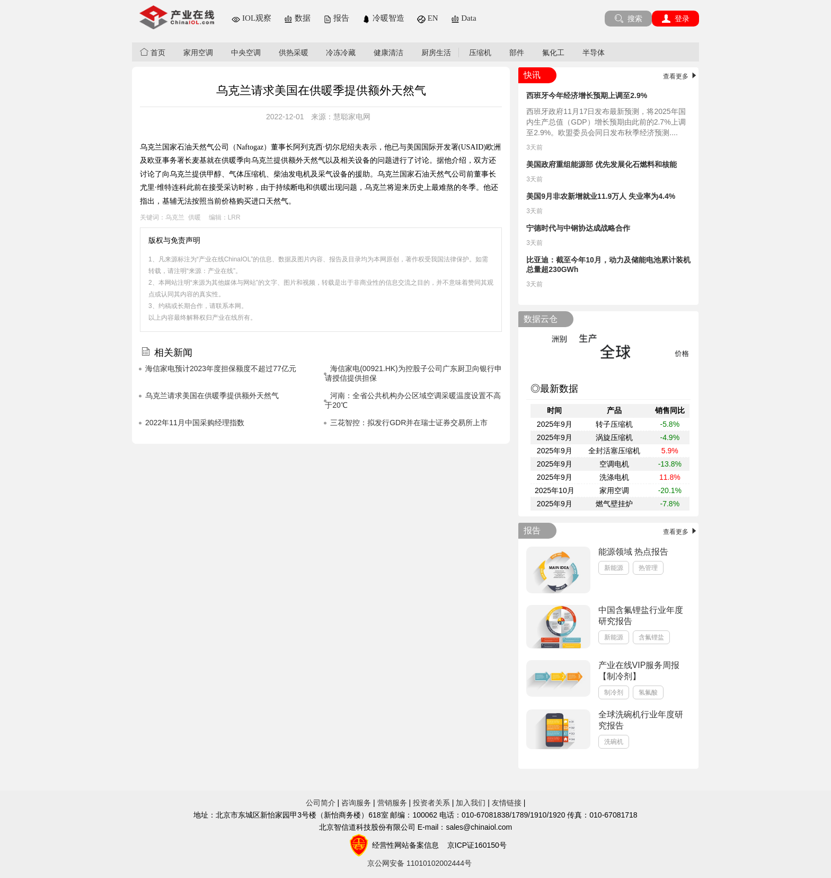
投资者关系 (431, 802)
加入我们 (470, 802)
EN (427, 18)
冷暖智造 (383, 18)
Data (463, 18)
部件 (516, 52)
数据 (297, 18)
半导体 (593, 52)
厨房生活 (436, 52)
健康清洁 (388, 52)
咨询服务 (356, 802)
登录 (675, 18)
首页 (152, 52)
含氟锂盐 (651, 637)
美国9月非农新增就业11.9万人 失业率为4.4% (600, 196)
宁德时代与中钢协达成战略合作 (578, 228)
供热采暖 (293, 52)
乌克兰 (174, 217)
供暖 (194, 217)
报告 (336, 18)
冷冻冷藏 (341, 52)
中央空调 (246, 52)
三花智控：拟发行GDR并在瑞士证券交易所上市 (409, 422)
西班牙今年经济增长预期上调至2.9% (586, 95)
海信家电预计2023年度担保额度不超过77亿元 (220, 368)
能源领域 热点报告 (633, 551)
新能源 (613, 568)
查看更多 (681, 76)
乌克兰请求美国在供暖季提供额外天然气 (212, 395)
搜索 (628, 18)
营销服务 (392, 802)
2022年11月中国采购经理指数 (194, 422)
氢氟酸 (648, 692)
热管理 (648, 568)
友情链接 (506, 802)
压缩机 (480, 52)
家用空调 (198, 52)
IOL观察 (251, 18)
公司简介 (320, 802)
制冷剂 (613, 692)
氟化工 (553, 52)
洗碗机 (613, 741)
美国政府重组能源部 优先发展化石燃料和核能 (601, 164)
